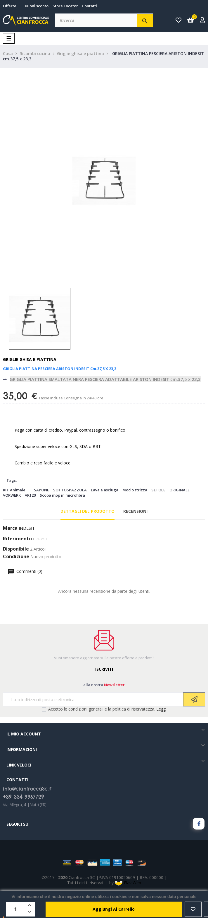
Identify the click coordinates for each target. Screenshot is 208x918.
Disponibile (16, 549)
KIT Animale (14, 490)
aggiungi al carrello (114, 909)
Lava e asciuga (104, 490)
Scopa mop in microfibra (62, 495)
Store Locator (65, 5)
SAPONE (41, 490)
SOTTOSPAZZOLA (70, 490)
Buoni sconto (36, 5)
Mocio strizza (134, 490)
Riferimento (17, 538)
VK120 (30, 495)
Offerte (9, 5)
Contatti (89, 5)
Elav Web (128, 882)
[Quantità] (16, 909)
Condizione (16, 556)
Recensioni (135, 511)
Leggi (161, 709)
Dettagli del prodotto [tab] (87, 511)
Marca (10, 528)
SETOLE (158, 490)
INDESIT (27, 528)
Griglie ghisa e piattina (29, 359)
